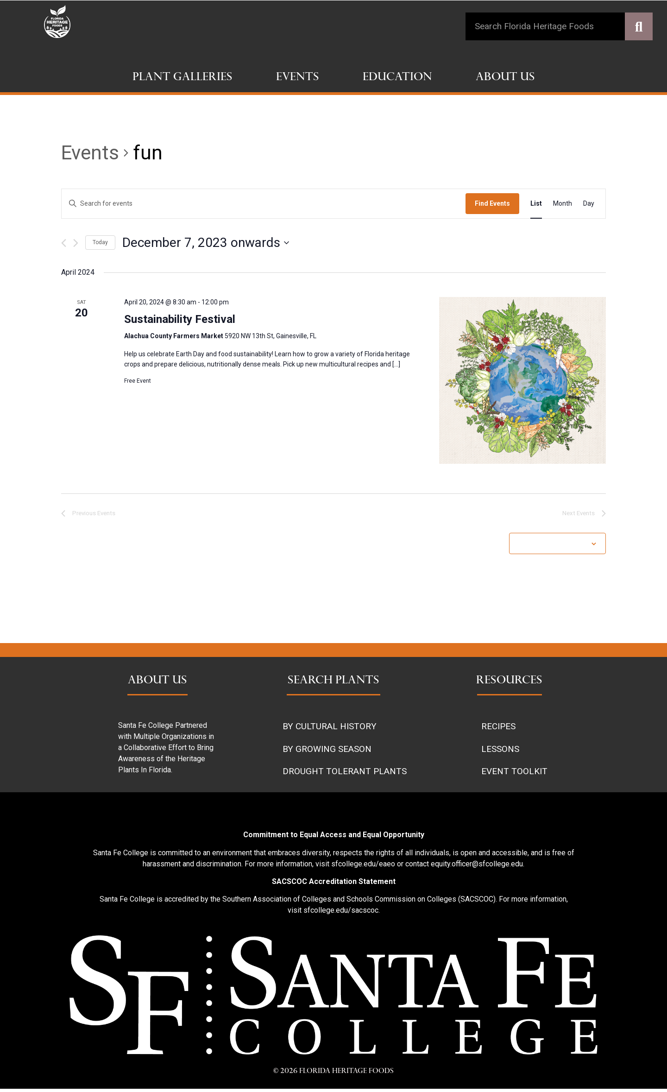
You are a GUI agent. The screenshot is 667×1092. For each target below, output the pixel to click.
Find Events (492, 203)
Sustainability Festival (179, 319)
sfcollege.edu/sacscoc (340, 913)
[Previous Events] (63, 243)
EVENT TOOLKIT (514, 774)
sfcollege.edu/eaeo (363, 866)
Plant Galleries (182, 77)
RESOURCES (509, 683)
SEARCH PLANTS (333, 683)
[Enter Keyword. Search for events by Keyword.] (264, 203)
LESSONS (500, 751)
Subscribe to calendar (552, 546)
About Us (505, 77)
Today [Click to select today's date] (100, 242)
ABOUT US (157, 683)
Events (297, 77)
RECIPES (498, 729)
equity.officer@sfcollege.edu (477, 866)
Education (397, 77)
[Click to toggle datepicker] (205, 243)
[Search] (639, 26)
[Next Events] (75, 243)
